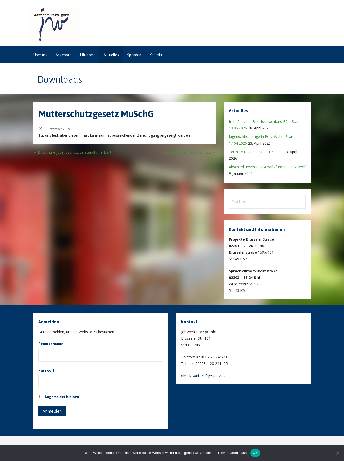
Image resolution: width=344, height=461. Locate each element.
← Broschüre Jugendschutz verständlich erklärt (72, 152)
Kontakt (155, 55)
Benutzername (50, 344)
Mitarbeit (87, 55)
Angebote (64, 55)
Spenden (134, 55)
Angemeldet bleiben (59, 397)
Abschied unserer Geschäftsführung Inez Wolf (267, 166)
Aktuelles (111, 55)
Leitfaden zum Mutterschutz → (189, 152)
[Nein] (337, 453)
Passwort (46, 370)
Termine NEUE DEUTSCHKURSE (256, 151)
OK (255, 453)
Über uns (40, 55)
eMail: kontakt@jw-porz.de (203, 375)
